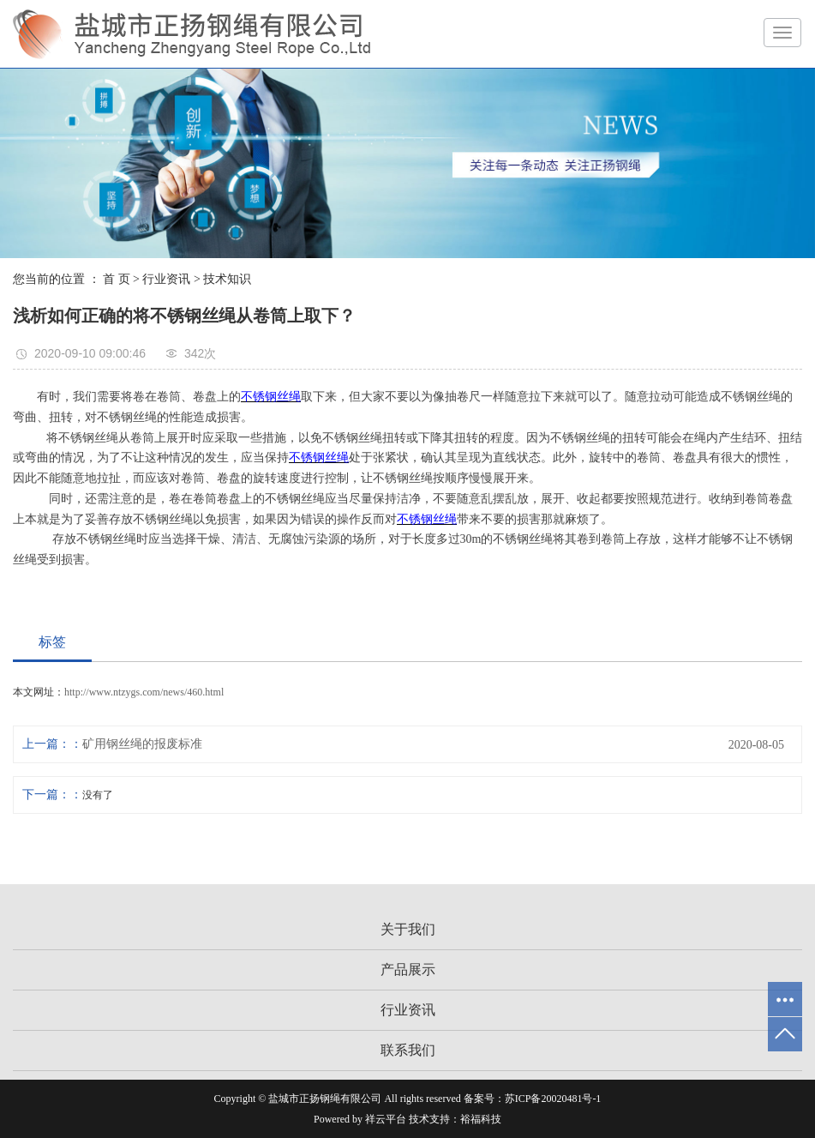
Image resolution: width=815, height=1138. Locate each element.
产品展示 (408, 969)
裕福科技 (480, 1119)
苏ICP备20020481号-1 (553, 1099)
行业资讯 (166, 279)
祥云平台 (385, 1119)
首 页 (116, 279)
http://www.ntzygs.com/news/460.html (144, 692)
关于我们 (408, 929)
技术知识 (227, 279)
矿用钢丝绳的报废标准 (142, 744)
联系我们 (408, 1050)
